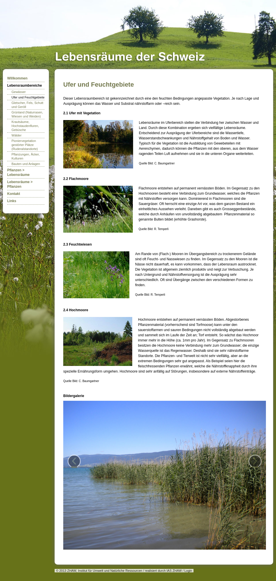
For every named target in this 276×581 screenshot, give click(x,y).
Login (188, 570)
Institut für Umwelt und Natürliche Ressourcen (110, 570)
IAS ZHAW (174, 570)
